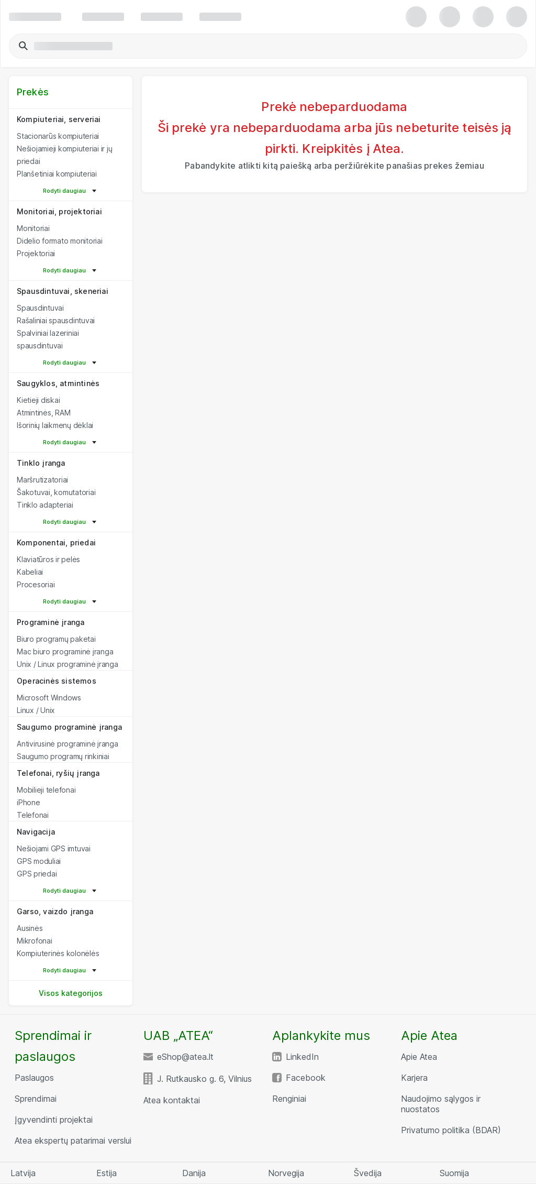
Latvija (23, 1173)
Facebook (306, 1077)
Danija (194, 1173)
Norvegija (286, 1173)
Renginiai (289, 1098)
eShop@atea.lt (185, 1056)
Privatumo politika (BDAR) (451, 1130)
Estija (106, 1173)
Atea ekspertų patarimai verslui (73, 1140)
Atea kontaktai (171, 1100)
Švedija (368, 1173)
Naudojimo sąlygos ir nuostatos (441, 1103)
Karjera (414, 1077)
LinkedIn (302, 1056)
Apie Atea (419, 1056)
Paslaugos (34, 1077)
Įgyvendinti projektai (54, 1119)
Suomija (454, 1173)
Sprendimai (36, 1098)
